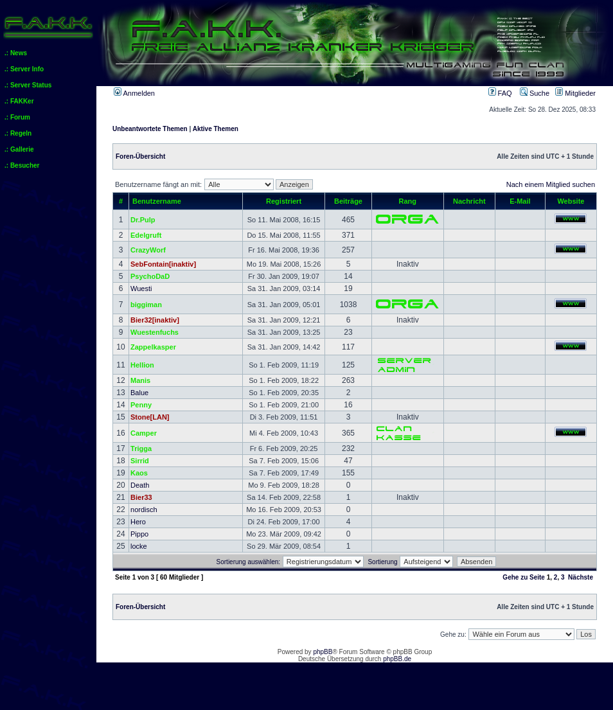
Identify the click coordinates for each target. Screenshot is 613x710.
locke (138, 546)
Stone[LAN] (150, 417)
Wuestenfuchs (154, 332)
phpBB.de (397, 658)
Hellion (142, 365)
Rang (408, 201)
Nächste (580, 577)
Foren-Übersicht (140, 156)
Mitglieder (575, 93)
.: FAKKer (19, 101)
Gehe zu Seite (523, 577)
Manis (140, 380)
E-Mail (520, 201)
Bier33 (141, 497)
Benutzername (156, 201)
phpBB (322, 651)
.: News (15, 53)
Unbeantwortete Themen (150, 128)
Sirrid (139, 461)
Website (570, 201)
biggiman (146, 304)
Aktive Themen (215, 128)
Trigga (141, 448)
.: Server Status (27, 85)
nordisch (143, 509)
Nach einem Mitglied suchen (550, 184)
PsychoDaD (150, 276)
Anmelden (134, 93)
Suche (534, 93)
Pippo (139, 534)
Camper (143, 433)
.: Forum (17, 117)
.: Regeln (17, 133)
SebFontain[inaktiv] (163, 264)
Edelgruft (145, 235)
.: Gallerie (19, 149)
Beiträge (348, 201)
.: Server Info (24, 69)
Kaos (139, 473)
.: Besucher (21, 165)
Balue (139, 392)
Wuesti (141, 288)
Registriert (283, 201)
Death (139, 485)
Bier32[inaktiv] (154, 320)
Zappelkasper (153, 347)
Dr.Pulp (142, 220)
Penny (141, 405)
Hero (138, 522)
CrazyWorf (148, 250)
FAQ (500, 93)
